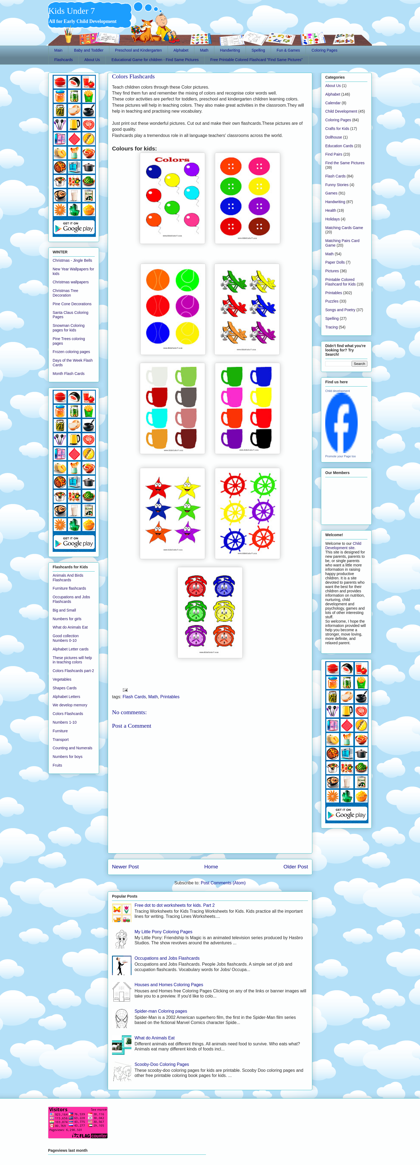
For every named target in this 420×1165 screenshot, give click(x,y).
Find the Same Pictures (345, 163)
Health (330, 210)
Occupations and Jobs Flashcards (166, 958)
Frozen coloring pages (71, 352)
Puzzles (331, 301)
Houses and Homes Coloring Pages (168, 984)
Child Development (341, 111)
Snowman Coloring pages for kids (68, 327)
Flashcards (63, 60)
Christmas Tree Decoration (65, 292)
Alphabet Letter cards (71, 649)
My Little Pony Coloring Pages (163, 931)
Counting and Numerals (72, 748)
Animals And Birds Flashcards (68, 577)
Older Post (295, 866)
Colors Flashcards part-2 (73, 671)
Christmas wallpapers (71, 282)
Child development (337, 390)
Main (58, 50)
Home (211, 866)
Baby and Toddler (88, 50)
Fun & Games (288, 50)
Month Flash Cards (68, 373)
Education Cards (339, 146)
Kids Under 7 (71, 11)
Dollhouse (333, 137)
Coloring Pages (324, 50)
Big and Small (64, 610)
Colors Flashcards (133, 76)
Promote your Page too (340, 456)
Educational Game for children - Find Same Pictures (155, 60)
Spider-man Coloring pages (160, 1011)
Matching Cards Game (344, 228)
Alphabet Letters (66, 696)
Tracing (331, 327)
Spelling (258, 50)
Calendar (333, 103)
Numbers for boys (67, 756)
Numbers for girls (67, 619)
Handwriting (230, 50)
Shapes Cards (65, 688)
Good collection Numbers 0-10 (66, 638)
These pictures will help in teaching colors (72, 660)
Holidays (332, 219)
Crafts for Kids (337, 128)
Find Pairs (333, 154)
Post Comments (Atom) (223, 883)
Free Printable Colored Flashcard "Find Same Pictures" (256, 60)
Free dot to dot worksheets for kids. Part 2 (174, 905)
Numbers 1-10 (65, 722)
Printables (169, 696)
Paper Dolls (335, 262)
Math (204, 50)
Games (331, 193)
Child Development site (343, 545)
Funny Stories (336, 185)
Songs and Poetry (340, 310)
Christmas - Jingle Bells (72, 260)
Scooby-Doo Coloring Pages (161, 1064)
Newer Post (125, 866)
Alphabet (181, 50)
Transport (61, 739)
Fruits (57, 765)
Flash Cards (134, 696)
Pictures (332, 271)
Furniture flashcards (69, 588)
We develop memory (70, 705)
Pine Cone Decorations (72, 304)
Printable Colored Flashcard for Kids (340, 281)
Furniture (60, 731)
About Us (92, 60)
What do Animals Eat (154, 1038)
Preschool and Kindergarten (138, 50)
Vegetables (62, 679)
